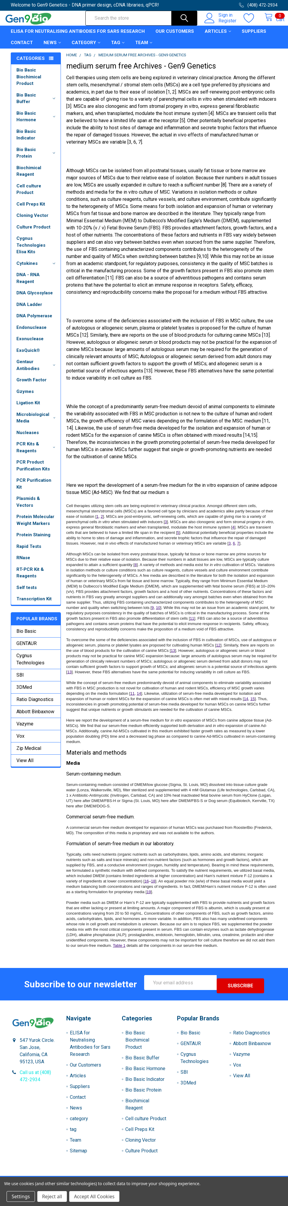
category (86, 48)
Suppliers (254, 36)
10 (158, 613)
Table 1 (119, 951)
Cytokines (36, 268)
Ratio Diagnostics (34, 705)
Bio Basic (26, 636)
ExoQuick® (28, 355)
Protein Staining (33, 540)
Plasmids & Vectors (28, 507)
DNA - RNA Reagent (28, 283)
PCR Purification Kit (33, 489)
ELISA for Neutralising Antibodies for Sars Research (78, 36)
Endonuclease (31, 332)
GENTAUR (26, 649)
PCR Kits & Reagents (37, 453)
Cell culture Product (28, 195)
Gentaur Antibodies (37, 370)
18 (153, 886)
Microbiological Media (37, 423)
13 (173, 656)
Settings (21, 1196)
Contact (22, 48)
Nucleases (27, 438)
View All (24, 766)
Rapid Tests (28, 551)
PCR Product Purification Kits (33, 471)
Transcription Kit (34, 604)
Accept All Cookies (94, 1196)
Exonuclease (30, 344)
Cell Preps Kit (30, 209)
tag (117, 48)
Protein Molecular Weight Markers (35, 525)
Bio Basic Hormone (37, 122)
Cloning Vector (32, 220)
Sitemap (78, 1153)
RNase (23, 563)
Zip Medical (28, 753)
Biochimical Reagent (28, 176)
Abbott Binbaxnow (35, 717)
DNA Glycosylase (34, 298)
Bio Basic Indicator (26, 140)
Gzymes (25, 397)
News (52, 48)
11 (192, 623)
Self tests (26, 593)
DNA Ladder (29, 310)
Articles (218, 36)
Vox (20, 741)
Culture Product (33, 232)
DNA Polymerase (34, 321)
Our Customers (174, 36)
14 (139, 699)
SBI (20, 680)
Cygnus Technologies (30, 664)
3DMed (24, 692)
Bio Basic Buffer (36, 104)
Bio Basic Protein (36, 158)
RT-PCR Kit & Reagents (30, 578)
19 (149, 897)
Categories (30, 63)
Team (143, 48)
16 (146, 886)
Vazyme (24, 729)
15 (252, 704)
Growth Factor (31, 385)
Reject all (52, 1196)
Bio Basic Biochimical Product (28, 82)
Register (221, 24)
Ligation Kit (28, 408)
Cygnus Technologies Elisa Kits (30, 250)
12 (218, 650)
